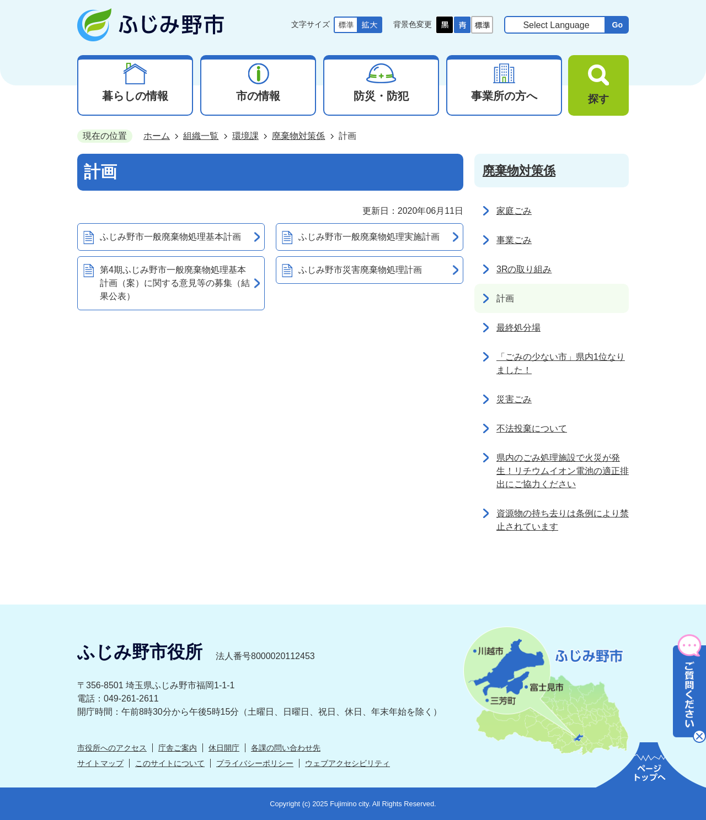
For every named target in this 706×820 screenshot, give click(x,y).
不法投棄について (531, 428)
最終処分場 (518, 327)
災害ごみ (514, 399)
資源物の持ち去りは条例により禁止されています (562, 520)
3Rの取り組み (524, 269)
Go (617, 24)
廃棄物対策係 (298, 136)
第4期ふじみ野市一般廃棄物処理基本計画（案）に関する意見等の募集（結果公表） (175, 283)
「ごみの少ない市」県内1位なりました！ (560, 363)
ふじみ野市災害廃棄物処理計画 (360, 269)
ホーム (156, 136)
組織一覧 (200, 136)
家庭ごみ (514, 210)
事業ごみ (514, 240)
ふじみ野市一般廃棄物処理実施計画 (369, 236)
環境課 (245, 136)
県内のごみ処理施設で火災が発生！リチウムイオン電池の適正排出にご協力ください (562, 471)
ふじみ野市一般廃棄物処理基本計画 (170, 236)
